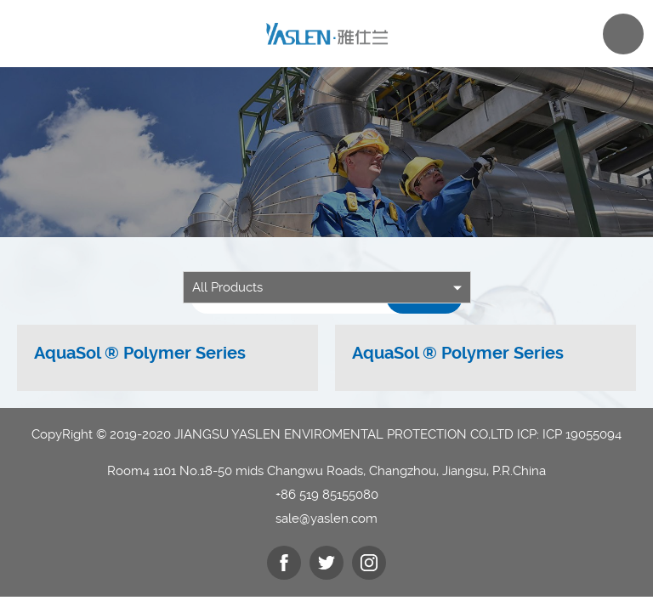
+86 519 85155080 (326, 494)
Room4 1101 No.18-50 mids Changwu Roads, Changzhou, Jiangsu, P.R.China (326, 471)
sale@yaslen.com (326, 518)
